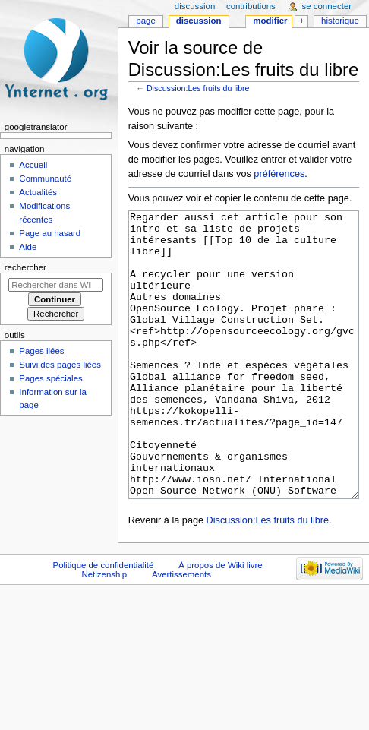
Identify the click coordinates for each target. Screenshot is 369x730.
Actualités (38, 192)
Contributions (251, 6)
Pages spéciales (50, 378)
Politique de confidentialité (103, 622)
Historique (340, 20)
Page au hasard (49, 233)
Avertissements (181, 631)
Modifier (270, 20)
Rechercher (25, 267)
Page (145, 20)
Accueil (33, 164)
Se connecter (327, 6)
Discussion (199, 20)
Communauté (45, 178)
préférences (279, 174)
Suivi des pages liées (60, 364)
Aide (27, 246)
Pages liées (41, 351)
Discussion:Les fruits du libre (198, 88)
